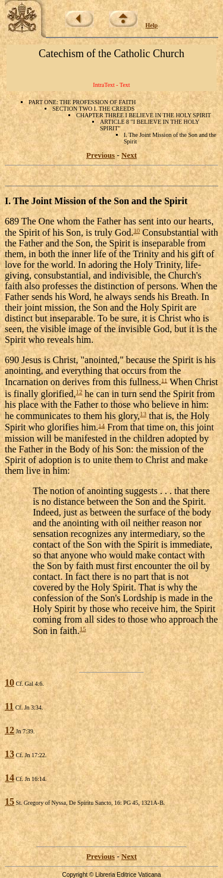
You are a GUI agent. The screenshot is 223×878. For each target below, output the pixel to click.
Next (129, 155)
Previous (100, 155)
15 (83, 628)
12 (79, 391)
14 (101, 425)
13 (143, 413)
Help (152, 25)
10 (136, 230)
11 (164, 379)
